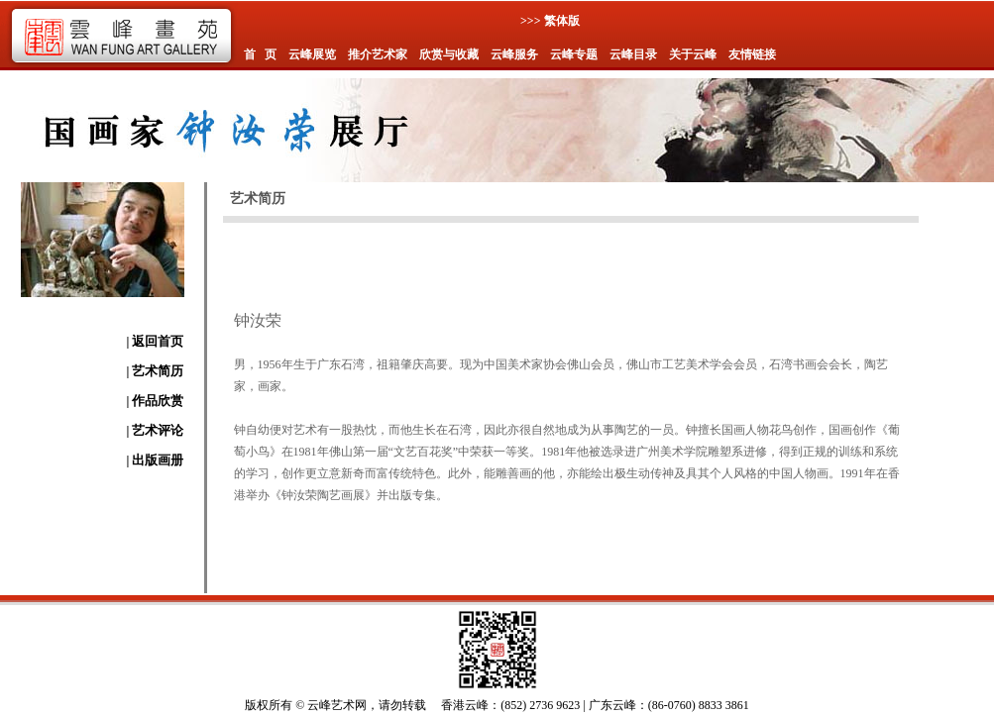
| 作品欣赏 (154, 400)
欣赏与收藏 (449, 54)
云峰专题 (574, 54)
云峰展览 (312, 54)
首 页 (260, 54)
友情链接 (752, 54)
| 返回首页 (154, 341)
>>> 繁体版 (550, 21)
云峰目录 (633, 54)
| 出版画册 (154, 460)
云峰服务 (514, 54)
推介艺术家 (377, 54)
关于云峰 (693, 54)
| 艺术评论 (154, 430)
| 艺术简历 (154, 370)
